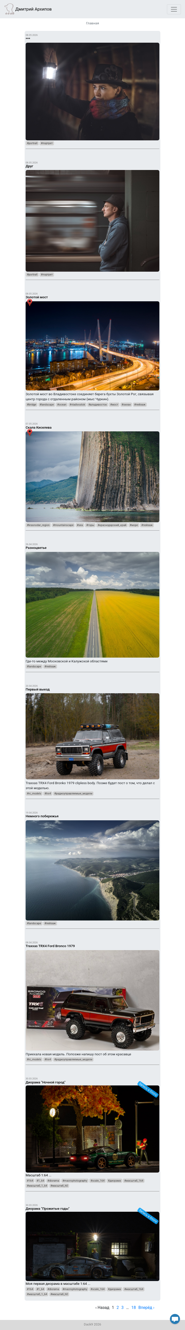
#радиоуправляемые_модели (73, 793)
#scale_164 (97, 1180)
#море (134, 525)
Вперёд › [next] (146, 1307)
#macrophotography (75, 1180)
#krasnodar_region (38, 525)
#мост (114, 404)
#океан (126, 404)
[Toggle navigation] (174, 9)
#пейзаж (140, 404)
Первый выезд (38, 689)
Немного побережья (42, 816)
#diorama (53, 1180)
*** (28, 39)
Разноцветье (36, 548)
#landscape (47, 404)
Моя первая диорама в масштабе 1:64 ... (92, 1244)
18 (133, 1307)
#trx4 (47, 793)
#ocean (61, 404)
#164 (30, 1180)
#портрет (47, 143)
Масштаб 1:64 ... (92, 1126)
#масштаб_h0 (59, 1185)
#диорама (114, 1180)
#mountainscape (63, 525)
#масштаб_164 (133, 1180)
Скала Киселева (39, 427)
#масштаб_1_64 (37, 1185)
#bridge (31, 404)
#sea (80, 525)
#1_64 (40, 1180)
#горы (90, 525)
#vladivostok (77, 404)
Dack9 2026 (92, 1324)
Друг (29, 166)
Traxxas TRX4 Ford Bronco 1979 (50, 946)
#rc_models (34, 793)
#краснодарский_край (112, 525)
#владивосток (97, 404)
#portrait (32, 143)
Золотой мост (37, 297)
